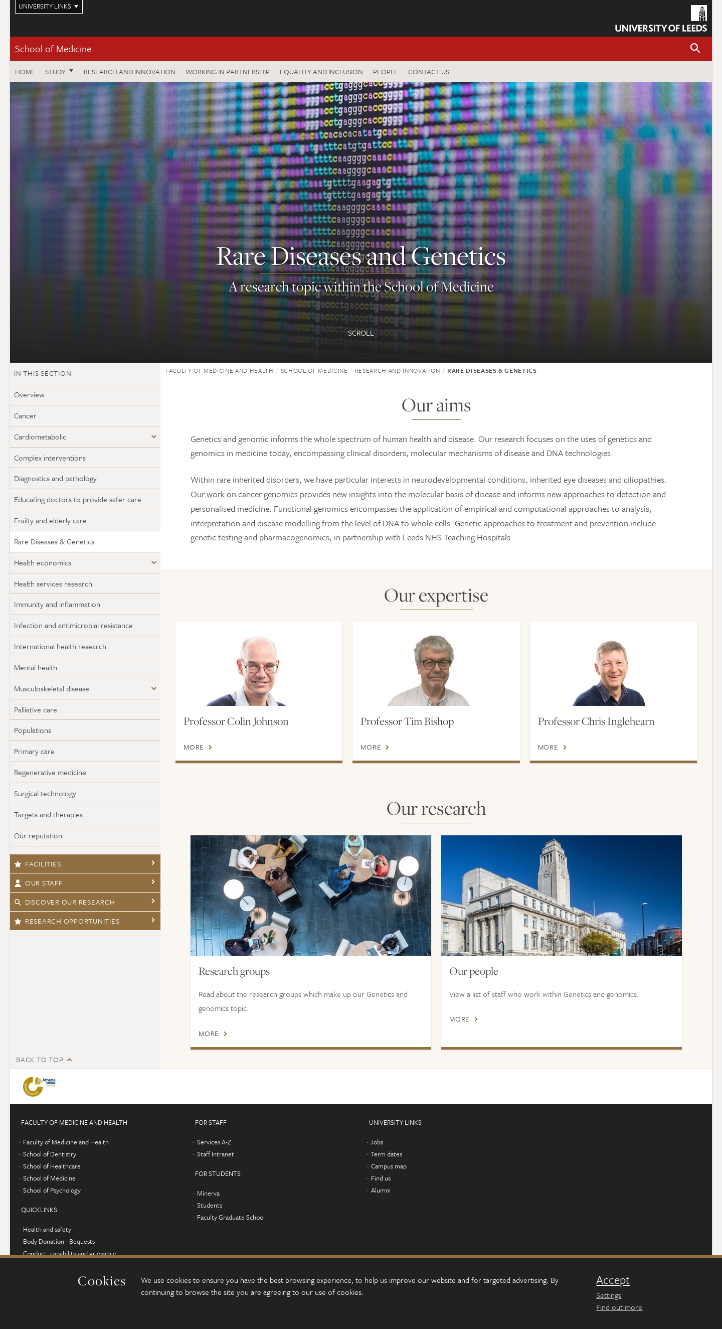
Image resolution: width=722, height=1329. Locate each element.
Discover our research (64, 902)
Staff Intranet (215, 1154)
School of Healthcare (52, 1166)
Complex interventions (50, 457)
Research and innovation (129, 71)
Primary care (34, 751)
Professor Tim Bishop (407, 720)
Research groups (234, 970)
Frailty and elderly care (50, 520)
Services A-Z (214, 1142)
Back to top (39, 1059)
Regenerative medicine (50, 772)
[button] (695, 49)
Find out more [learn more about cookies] (619, 1306)
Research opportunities (66, 921)
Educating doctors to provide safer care (77, 499)
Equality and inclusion (321, 71)
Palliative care (35, 709)
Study (55, 71)
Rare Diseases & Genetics (54, 541)
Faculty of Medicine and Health (219, 370)
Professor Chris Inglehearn (596, 720)
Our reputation (38, 835)
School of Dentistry (49, 1154)
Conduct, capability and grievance (69, 1253)
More (194, 747)
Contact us (428, 71)
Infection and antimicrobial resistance (73, 625)
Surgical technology (45, 793)
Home (25, 71)
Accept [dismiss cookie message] (613, 1280)
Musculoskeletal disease (51, 688)
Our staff (38, 882)
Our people (473, 970)
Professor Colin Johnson (236, 720)
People (385, 71)
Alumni (381, 1190)
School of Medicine (53, 48)
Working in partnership (228, 71)
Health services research (53, 583)
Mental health (35, 667)
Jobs (377, 1142)
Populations (32, 729)
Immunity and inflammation (57, 604)
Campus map (389, 1166)
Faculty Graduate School (231, 1217)
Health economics (42, 562)
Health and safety (47, 1229)
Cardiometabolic (40, 436)
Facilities (37, 863)
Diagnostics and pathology (55, 478)
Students (209, 1205)
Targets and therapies (48, 814)
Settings (608, 1294)
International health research (60, 646)
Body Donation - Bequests (59, 1241)
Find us (381, 1178)
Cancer (25, 415)
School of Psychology (52, 1190)
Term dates (386, 1154)
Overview (29, 394)
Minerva (208, 1193)
